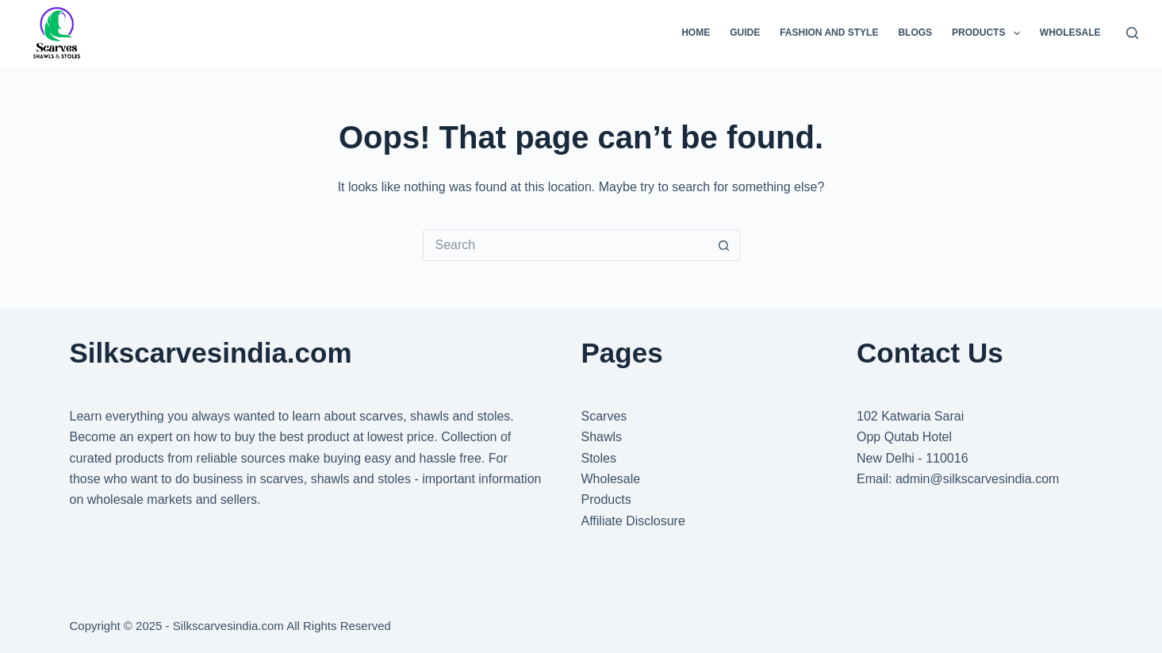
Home (695, 32)
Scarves (604, 416)
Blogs (915, 32)
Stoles (598, 458)
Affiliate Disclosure (633, 521)
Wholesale (1070, 32)
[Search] (1132, 33)
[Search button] (724, 245)
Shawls (602, 437)
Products (989, 33)
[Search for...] (565, 245)
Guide (745, 32)
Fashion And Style (829, 32)
